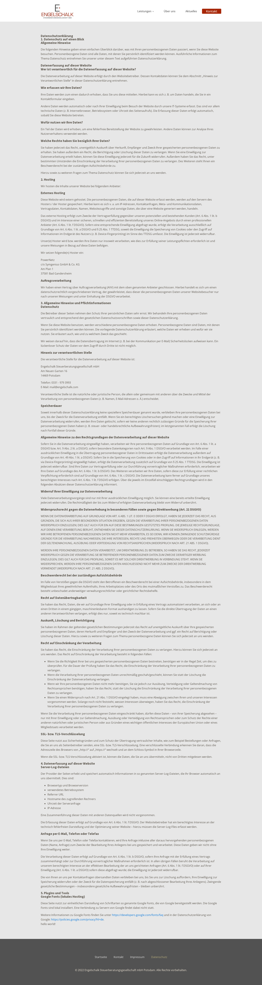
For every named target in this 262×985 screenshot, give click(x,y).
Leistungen (144, 11)
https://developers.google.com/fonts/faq (137, 915)
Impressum (137, 957)
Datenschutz (159, 957)
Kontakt (211, 11)
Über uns (169, 11)
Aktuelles (191, 11)
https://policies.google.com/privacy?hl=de (77, 919)
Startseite (101, 957)
